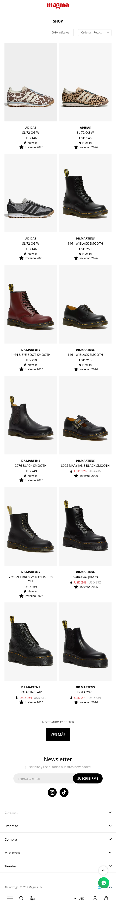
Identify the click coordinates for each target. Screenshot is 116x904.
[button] (21, 898)
